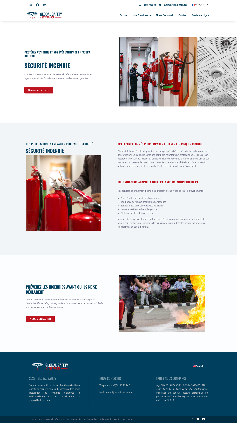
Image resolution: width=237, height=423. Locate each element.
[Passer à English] (198, 366)
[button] (200, 5)
